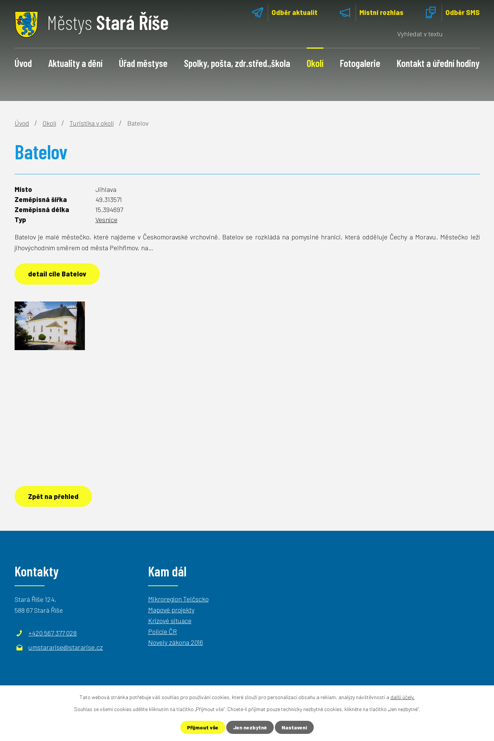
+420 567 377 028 (52, 633)
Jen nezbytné (250, 727)
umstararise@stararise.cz (65, 647)
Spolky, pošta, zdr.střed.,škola (237, 63)
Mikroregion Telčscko (178, 599)
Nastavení (294, 727)
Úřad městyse (143, 63)
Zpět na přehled (53, 496)
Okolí (315, 63)
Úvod (23, 63)
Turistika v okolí (92, 123)
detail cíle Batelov (57, 274)
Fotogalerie (360, 63)
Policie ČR (162, 631)
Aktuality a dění (75, 63)
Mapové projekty (171, 610)
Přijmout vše (202, 727)
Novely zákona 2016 (175, 642)
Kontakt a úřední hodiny (438, 63)
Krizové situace (169, 620)
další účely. (402, 697)
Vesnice (106, 219)
